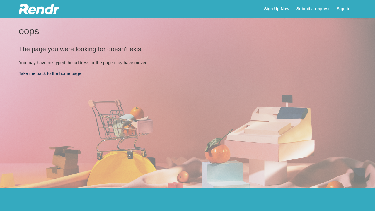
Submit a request (313, 8)
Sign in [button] (343, 8)
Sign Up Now (276, 8)
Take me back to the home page (50, 73)
